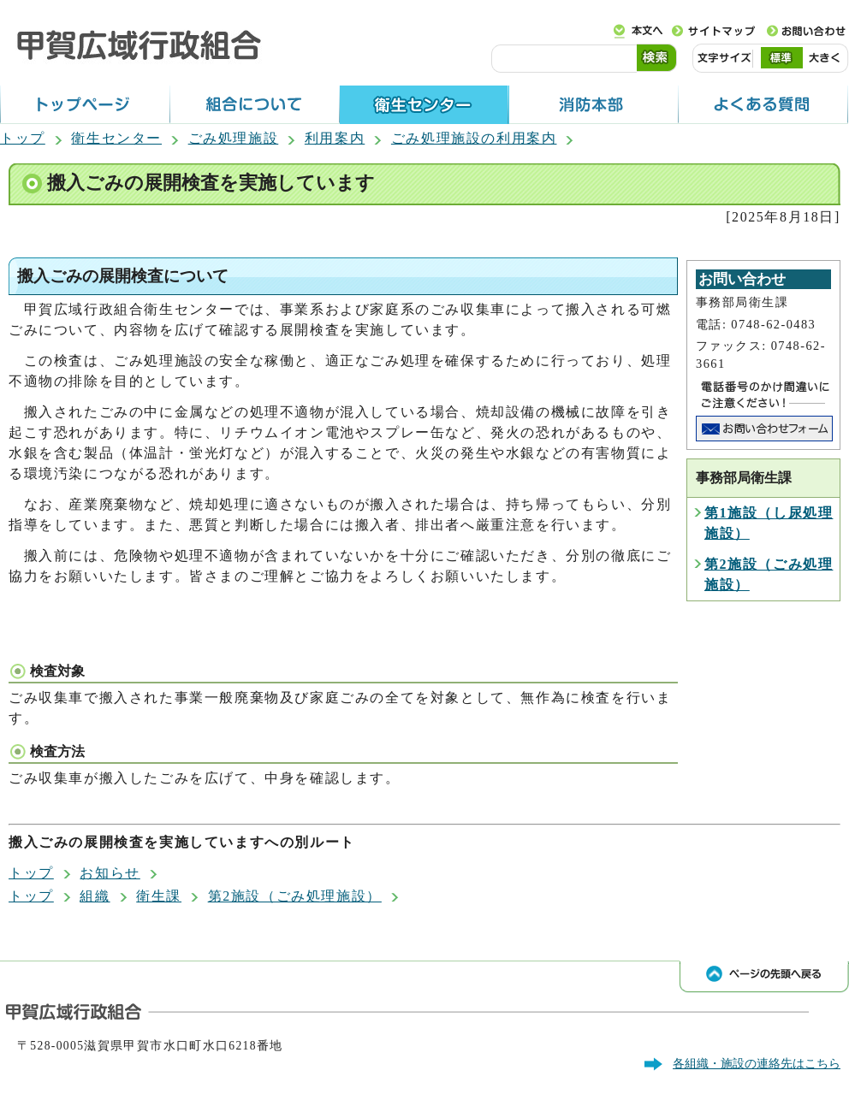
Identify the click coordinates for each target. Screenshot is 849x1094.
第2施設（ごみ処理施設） (295, 896)
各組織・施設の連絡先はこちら (756, 1063)
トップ (22, 138)
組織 (95, 896)
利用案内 (335, 138)
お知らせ (110, 873)
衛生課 (158, 896)
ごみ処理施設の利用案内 (474, 138)
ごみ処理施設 (233, 138)
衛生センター (116, 138)
